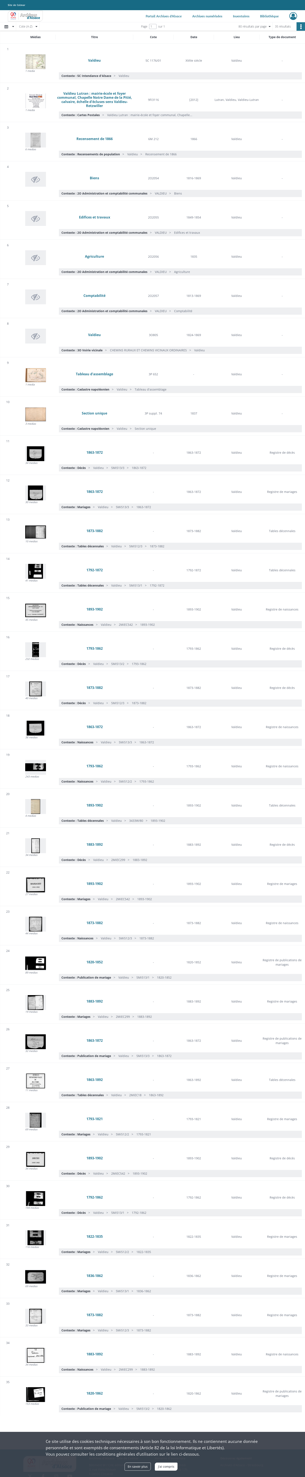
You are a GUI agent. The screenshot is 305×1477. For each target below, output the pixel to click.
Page (144, 26)
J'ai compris (166, 1466)
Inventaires (241, 16)
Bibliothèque (269, 16)
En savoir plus (138, 1466)
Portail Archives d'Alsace (164, 16)
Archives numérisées (207, 16)
